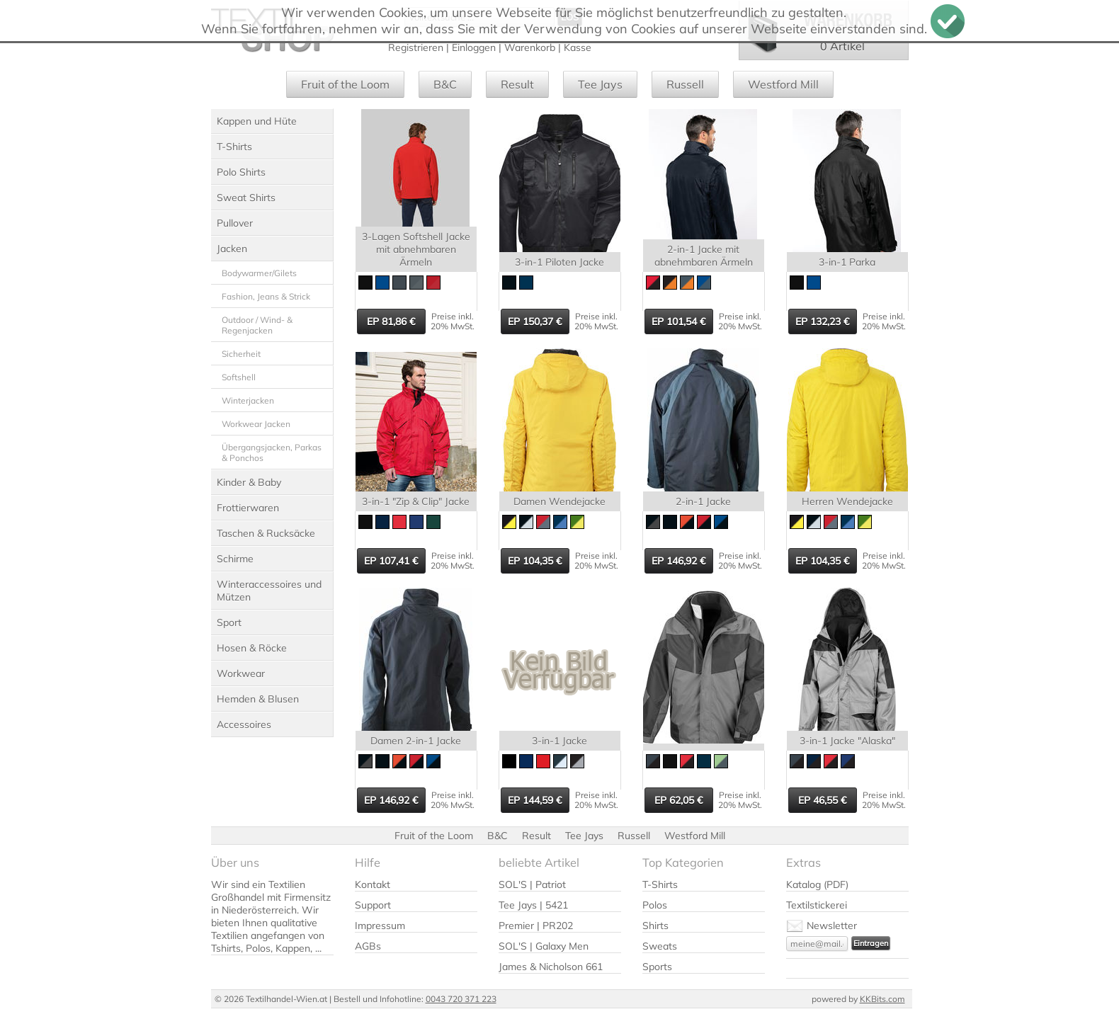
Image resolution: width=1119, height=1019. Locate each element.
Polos (654, 905)
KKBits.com (882, 999)
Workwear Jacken (256, 424)
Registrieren (415, 47)
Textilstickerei (816, 905)
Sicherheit (241, 353)
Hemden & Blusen (258, 699)
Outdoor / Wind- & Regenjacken (257, 325)
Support (373, 905)
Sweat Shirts (246, 197)
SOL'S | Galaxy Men (544, 946)
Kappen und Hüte (257, 121)
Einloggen (474, 47)
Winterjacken (248, 400)
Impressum (380, 925)
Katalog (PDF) (817, 884)
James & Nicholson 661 (551, 966)
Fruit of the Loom (345, 84)
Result (517, 84)
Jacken (232, 248)
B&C (445, 84)
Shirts (655, 925)
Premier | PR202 (536, 925)
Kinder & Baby (249, 482)
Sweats (659, 946)
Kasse (577, 47)
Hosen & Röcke (252, 648)
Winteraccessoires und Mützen (269, 590)
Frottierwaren (248, 507)
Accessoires (244, 724)
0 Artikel (842, 46)
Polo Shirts (241, 172)
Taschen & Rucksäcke (266, 533)
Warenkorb (529, 47)
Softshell (239, 377)
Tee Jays (600, 84)
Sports (657, 966)
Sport (229, 622)
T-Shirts (234, 146)
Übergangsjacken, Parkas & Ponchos (272, 452)
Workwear (241, 673)
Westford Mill (783, 84)
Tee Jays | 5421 (533, 905)
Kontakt (372, 884)
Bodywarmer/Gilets (259, 273)
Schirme (235, 558)
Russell (685, 84)
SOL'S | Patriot (532, 884)
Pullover (235, 223)
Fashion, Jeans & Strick (266, 296)
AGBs (368, 946)
